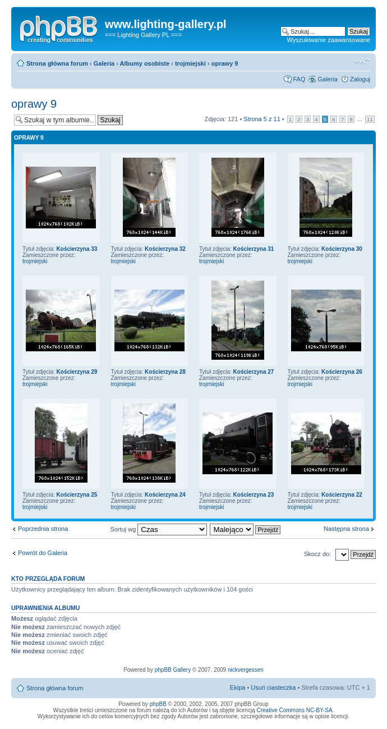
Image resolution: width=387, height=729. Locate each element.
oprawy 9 (224, 63)
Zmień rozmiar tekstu (362, 61)
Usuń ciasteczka (273, 687)
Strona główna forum (57, 63)
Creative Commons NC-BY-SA (294, 710)
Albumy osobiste (145, 63)
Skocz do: (317, 554)
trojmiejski (190, 63)
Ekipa (238, 687)
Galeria (104, 63)
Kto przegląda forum (48, 578)
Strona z (261, 119)
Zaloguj (360, 79)
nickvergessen (246, 670)
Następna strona (346, 528)
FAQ (299, 79)
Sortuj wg (158, 529)
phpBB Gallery (173, 670)
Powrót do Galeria (42, 552)
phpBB (158, 704)
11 (370, 119)
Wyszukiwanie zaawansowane (328, 39)
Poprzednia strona (43, 528)
